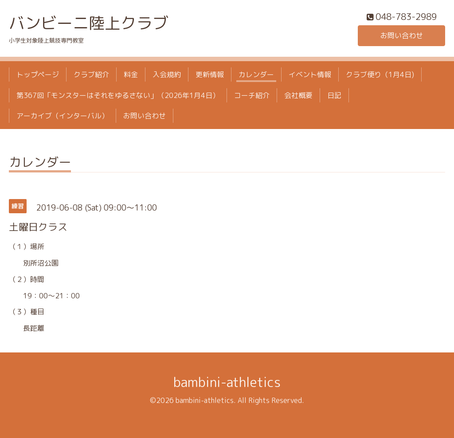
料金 (131, 74)
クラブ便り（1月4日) (380, 74)
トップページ (37, 74)
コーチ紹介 (252, 95)
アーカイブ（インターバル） (62, 116)
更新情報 (210, 74)
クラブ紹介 (91, 74)
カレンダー (256, 74)
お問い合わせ (401, 35)
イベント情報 (310, 74)
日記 (334, 95)
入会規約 (167, 74)
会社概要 (298, 95)
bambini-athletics (227, 382)
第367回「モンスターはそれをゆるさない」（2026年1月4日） (117, 95)
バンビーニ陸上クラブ (88, 23)
